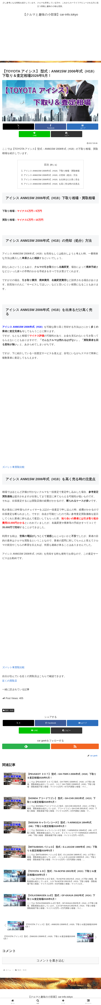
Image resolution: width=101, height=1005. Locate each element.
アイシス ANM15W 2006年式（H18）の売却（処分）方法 (50, 175)
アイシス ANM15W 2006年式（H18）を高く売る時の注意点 (51, 184)
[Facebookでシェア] (50, 127)
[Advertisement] (50, 42)
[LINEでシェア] (34, 134)
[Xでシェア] (18, 127)
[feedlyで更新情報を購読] (26, 746)
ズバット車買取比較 (13, 467)
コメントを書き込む (50, 961)
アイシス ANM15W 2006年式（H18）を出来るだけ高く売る (51, 179)
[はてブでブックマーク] (82, 127)
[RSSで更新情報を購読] (75, 746)
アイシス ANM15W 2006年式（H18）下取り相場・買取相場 (51, 171)
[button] (66, 134)
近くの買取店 (9, 680)
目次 (46, 164)
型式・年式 (8, 710)
